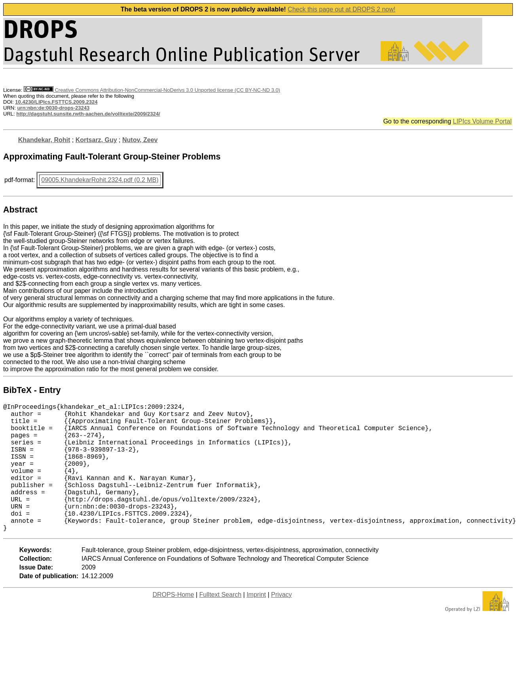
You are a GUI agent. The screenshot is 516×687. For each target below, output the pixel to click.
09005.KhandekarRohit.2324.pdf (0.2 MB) (99, 179)
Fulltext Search (220, 623)
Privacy (281, 623)
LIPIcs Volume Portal (482, 121)
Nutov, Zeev (140, 140)
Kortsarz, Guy (96, 140)
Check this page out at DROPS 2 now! (341, 9)
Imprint (256, 623)
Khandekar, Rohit (44, 140)
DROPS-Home (173, 623)
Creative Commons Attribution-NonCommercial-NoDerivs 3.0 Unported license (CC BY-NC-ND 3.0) (152, 90)
